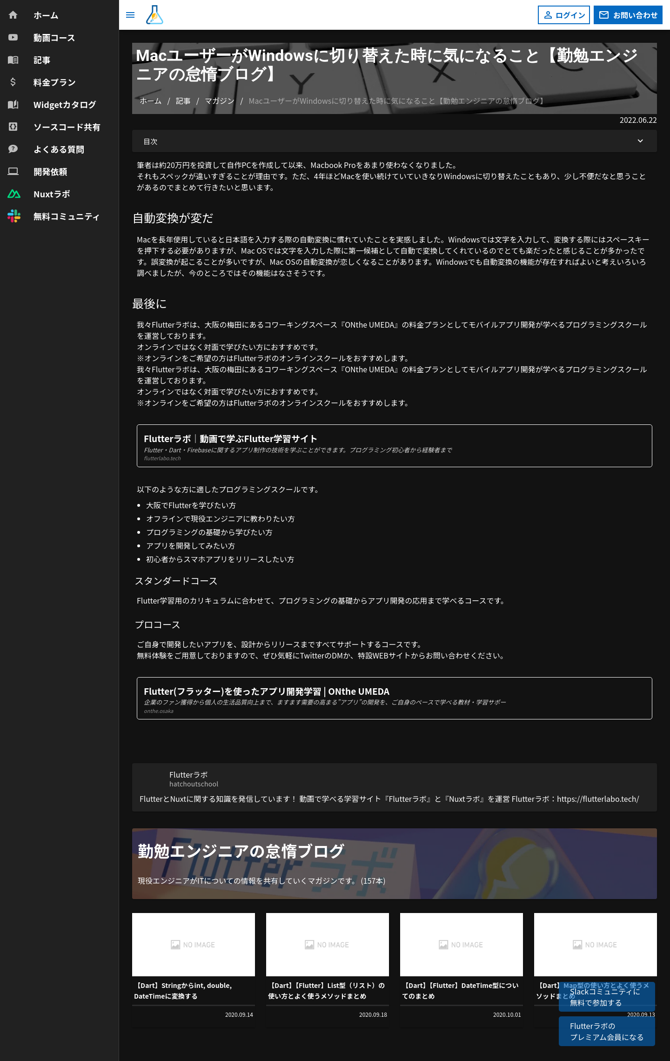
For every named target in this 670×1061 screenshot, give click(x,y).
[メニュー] (130, 15)
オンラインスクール (312, 357)
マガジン (219, 100)
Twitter (312, 655)
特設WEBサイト (384, 655)
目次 (394, 141)
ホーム (151, 100)
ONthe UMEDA (369, 324)
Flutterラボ (171, 324)
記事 (183, 100)
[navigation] (59, 115)
